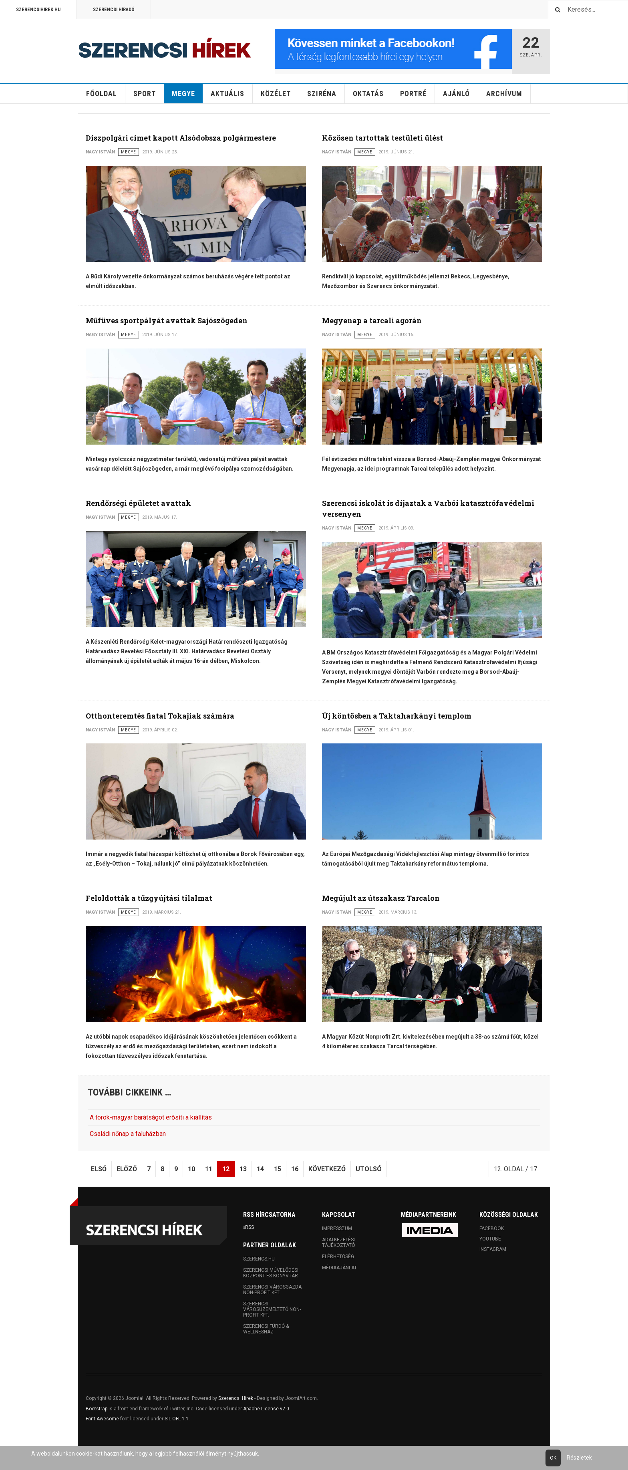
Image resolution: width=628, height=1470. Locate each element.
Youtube (490, 1239)
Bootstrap (96, 1409)
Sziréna (321, 93)
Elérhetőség (338, 1256)
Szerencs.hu (259, 1259)
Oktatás (368, 93)
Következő (327, 1169)
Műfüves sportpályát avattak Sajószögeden (167, 320)
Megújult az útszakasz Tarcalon (381, 898)
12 (225, 1169)
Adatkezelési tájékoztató (338, 1242)
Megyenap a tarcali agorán (372, 320)
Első (99, 1169)
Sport (144, 93)
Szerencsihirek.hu (38, 9)
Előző (127, 1169)
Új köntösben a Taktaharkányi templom (396, 716)
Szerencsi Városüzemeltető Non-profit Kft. (272, 1309)
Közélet (276, 93)
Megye (183, 93)
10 (191, 1169)
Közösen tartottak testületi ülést (382, 138)
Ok (553, 1458)
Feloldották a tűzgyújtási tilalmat (149, 898)
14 (260, 1169)
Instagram (492, 1249)
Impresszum (337, 1228)
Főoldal (101, 93)
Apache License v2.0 (266, 1409)
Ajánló (456, 93)
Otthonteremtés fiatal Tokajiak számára (160, 716)
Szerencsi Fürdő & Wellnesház (266, 1329)
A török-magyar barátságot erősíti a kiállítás (151, 1117)
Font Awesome (102, 1419)
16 (294, 1169)
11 (208, 1169)
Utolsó (369, 1169)
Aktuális (227, 93)
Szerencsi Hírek (235, 1398)
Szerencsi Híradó (114, 9)
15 (277, 1169)
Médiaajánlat (339, 1268)
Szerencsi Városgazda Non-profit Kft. (272, 1289)
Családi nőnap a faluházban (128, 1134)
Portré (413, 93)
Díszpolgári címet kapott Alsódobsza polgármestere (181, 138)
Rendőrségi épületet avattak (138, 503)
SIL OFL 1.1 (177, 1419)
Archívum (504, 93)
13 (243, 1169)
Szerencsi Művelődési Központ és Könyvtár (270, 1273)
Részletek (579, 1457)
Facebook (491, 1228)
